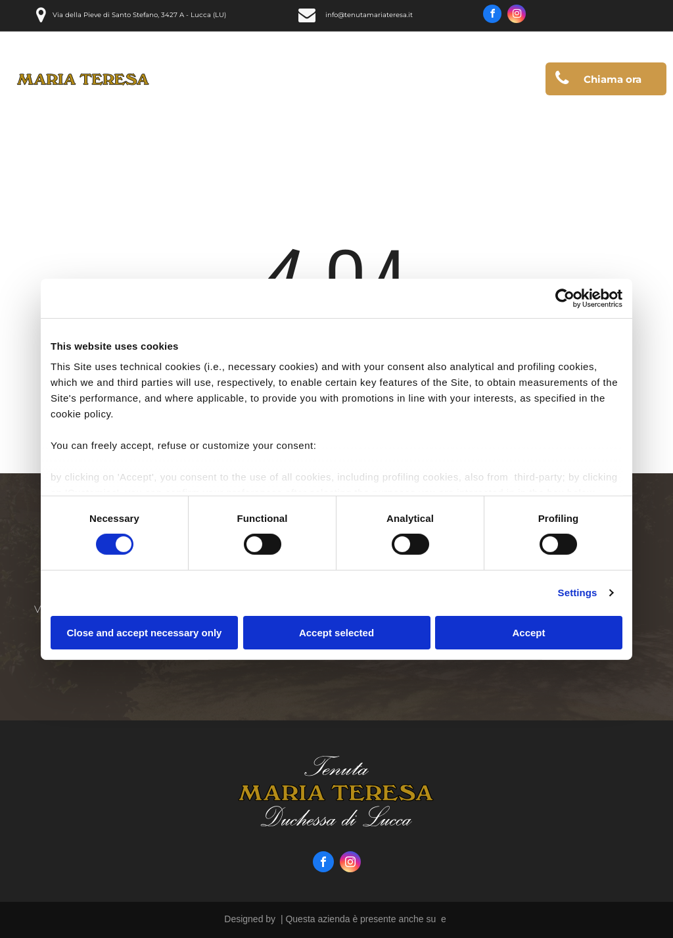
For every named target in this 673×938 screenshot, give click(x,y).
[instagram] (516, 15)
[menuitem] (262, 81)
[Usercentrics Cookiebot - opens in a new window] (564, 298)
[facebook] (492, 15)
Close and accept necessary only (144, 632)
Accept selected (336, 632)
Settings (577, 592)
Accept (528, 632)
